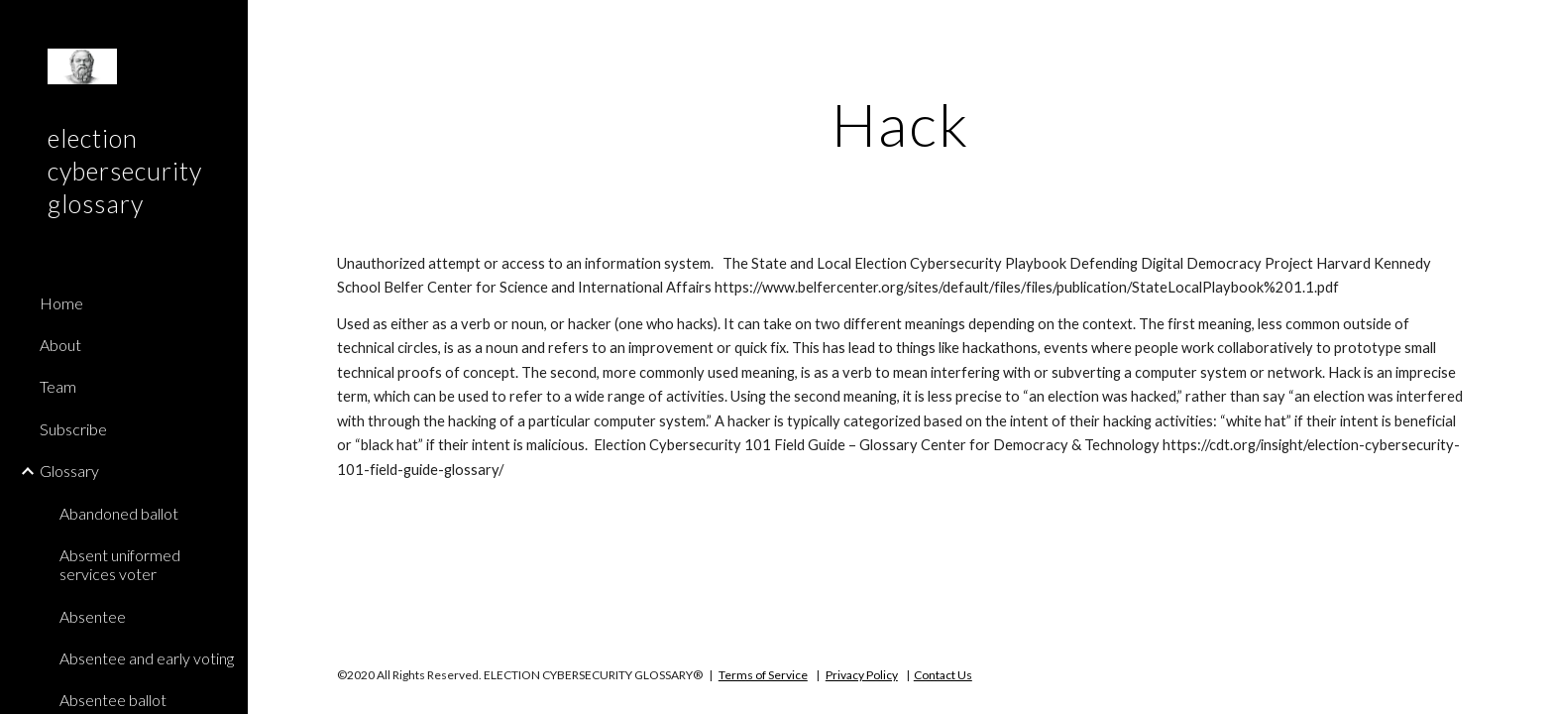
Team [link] (58, 386)
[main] (900, 124)
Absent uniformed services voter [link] (119, 564)
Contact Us (943, 674)
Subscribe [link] (73, 428)
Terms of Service (763, 674)
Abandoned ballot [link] (118, 513)
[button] (1530, 28)
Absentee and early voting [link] (146, 658)
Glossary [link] (69, 470)
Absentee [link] (92, 616)
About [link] (60, 344)
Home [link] (61, 303)
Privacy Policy (862, 674)
